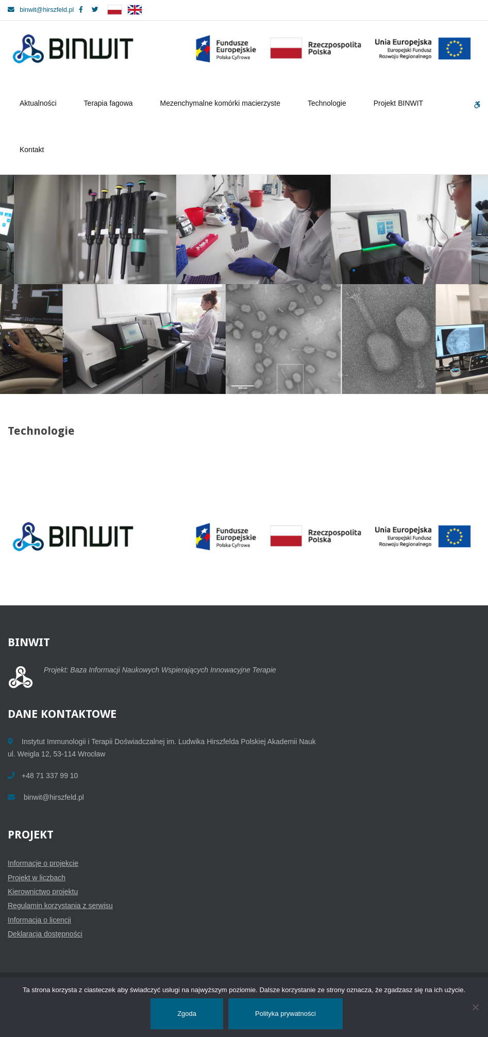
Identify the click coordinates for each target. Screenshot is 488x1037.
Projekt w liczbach (36, 878)
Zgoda (186, 1013)
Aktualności (40, 103)
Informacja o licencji (39, 920)
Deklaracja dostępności (45, 934)
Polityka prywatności (285, 1013)
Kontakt (32, 149)
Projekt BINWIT (400, 103)
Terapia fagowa (110, 103)
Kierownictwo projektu (43, 891)
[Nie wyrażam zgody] (475, 1007)
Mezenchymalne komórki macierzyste (221, 103)
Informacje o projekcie (43, 863)
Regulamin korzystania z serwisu (60, 905)
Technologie (328, 103)
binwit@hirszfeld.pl (41, 9)
